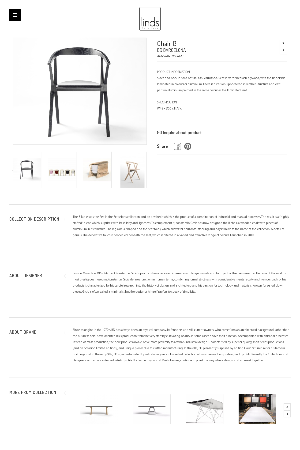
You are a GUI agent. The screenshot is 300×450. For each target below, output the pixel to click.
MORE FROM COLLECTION (32, 392)
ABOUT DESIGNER (25, 275)
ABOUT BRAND (23, 332)
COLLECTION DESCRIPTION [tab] (34, 219)
